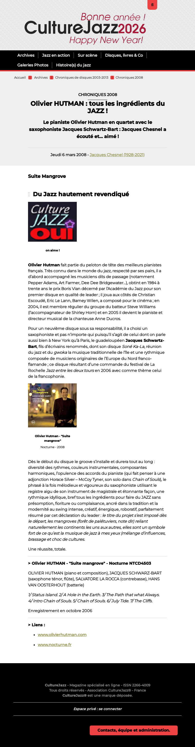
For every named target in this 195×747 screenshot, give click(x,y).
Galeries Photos (32, 65)
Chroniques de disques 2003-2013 (81, 77)
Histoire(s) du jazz (73, 65)
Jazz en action (56, 55)
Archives (25, 55)
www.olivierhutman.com (62, 634)
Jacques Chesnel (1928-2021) (117, 154)
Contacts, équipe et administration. (134, 730)
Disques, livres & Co (124, 55)
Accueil (20, 77)
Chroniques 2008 (129, 77)
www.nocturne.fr (54, 644)
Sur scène (87, 55)
